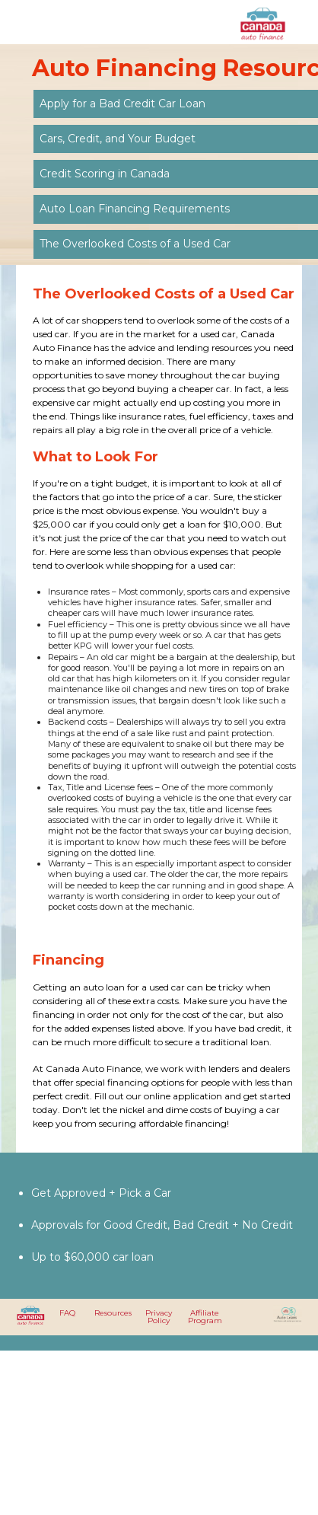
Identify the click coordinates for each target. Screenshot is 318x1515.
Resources (113, 1313)
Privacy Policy (158, 1316)
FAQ (67, 1313)
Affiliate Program (205, 1316)
